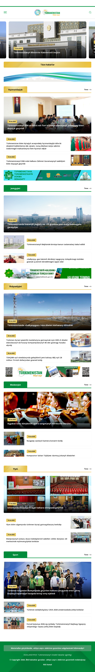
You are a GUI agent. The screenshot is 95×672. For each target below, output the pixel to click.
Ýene (86, 90)
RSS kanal (47, 664)
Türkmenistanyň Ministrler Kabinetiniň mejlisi (37, 52)
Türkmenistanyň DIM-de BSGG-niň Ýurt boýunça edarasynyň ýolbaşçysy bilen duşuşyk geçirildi (45, 127)
